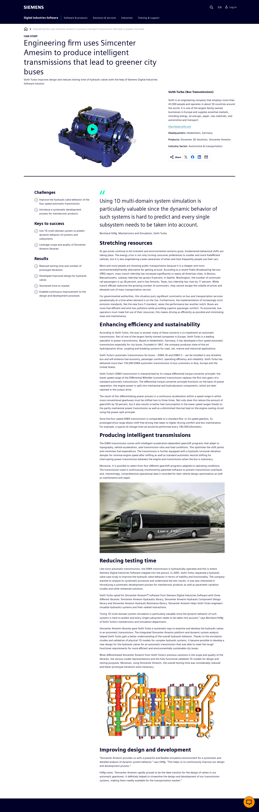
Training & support (148, 17)
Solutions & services (104, 17)
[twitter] (186, 157)
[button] (249, 802)
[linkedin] (199, 157)
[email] (206, 157)
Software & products (76, 17)
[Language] (219, 7)
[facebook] (192, 157)
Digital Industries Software (41, 17)
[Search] (211, 7)
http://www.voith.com (179, 126)
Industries (127, 17)
